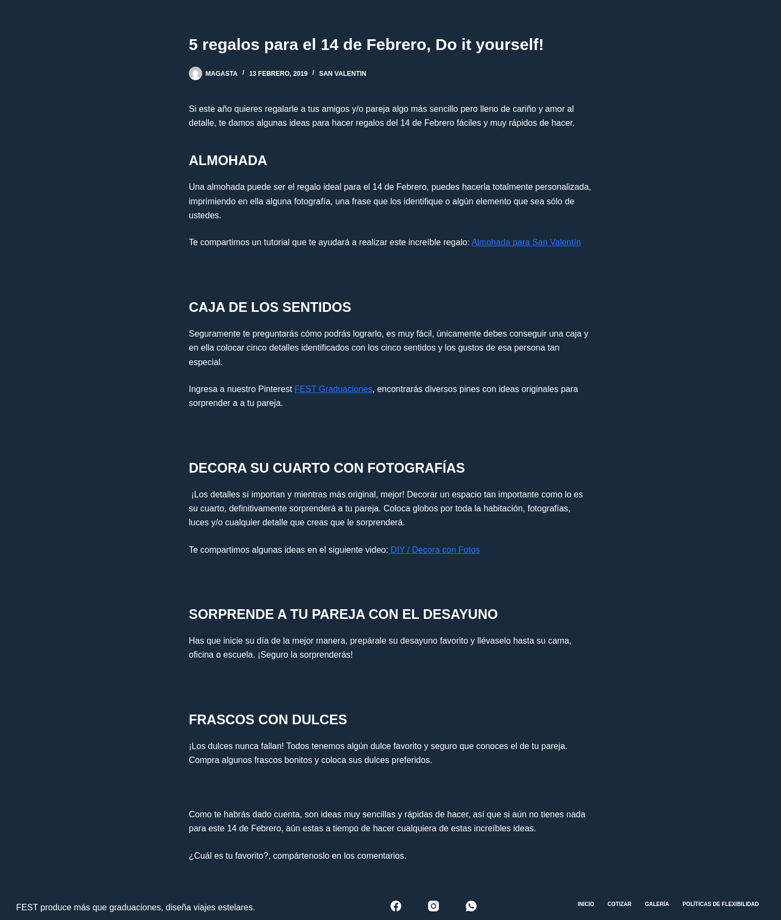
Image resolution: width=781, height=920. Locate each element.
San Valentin (342, 73)
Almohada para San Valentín (526, 242)
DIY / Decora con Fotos (434, 549)
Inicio (586, 904)
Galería (657, 904)
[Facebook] (395, 906)
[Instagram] (433, 906)
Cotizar (619, 904)
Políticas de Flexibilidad (721, 904)
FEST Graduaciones (334, 389)
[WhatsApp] (471, 906)
